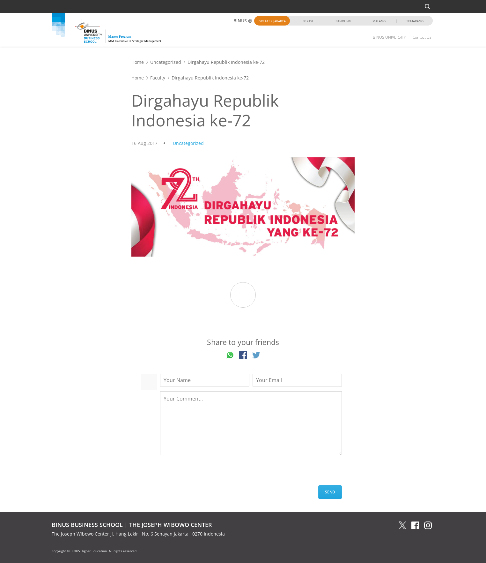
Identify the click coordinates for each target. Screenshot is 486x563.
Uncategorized (165, 62)
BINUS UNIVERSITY (389, 37)
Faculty (157, 78)
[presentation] (208, 472)
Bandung (343, 21)
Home (137, 62)
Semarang (415, 21)
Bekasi (308, 21)
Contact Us (422, 37)
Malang (379, 21)
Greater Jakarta (272, 21)
